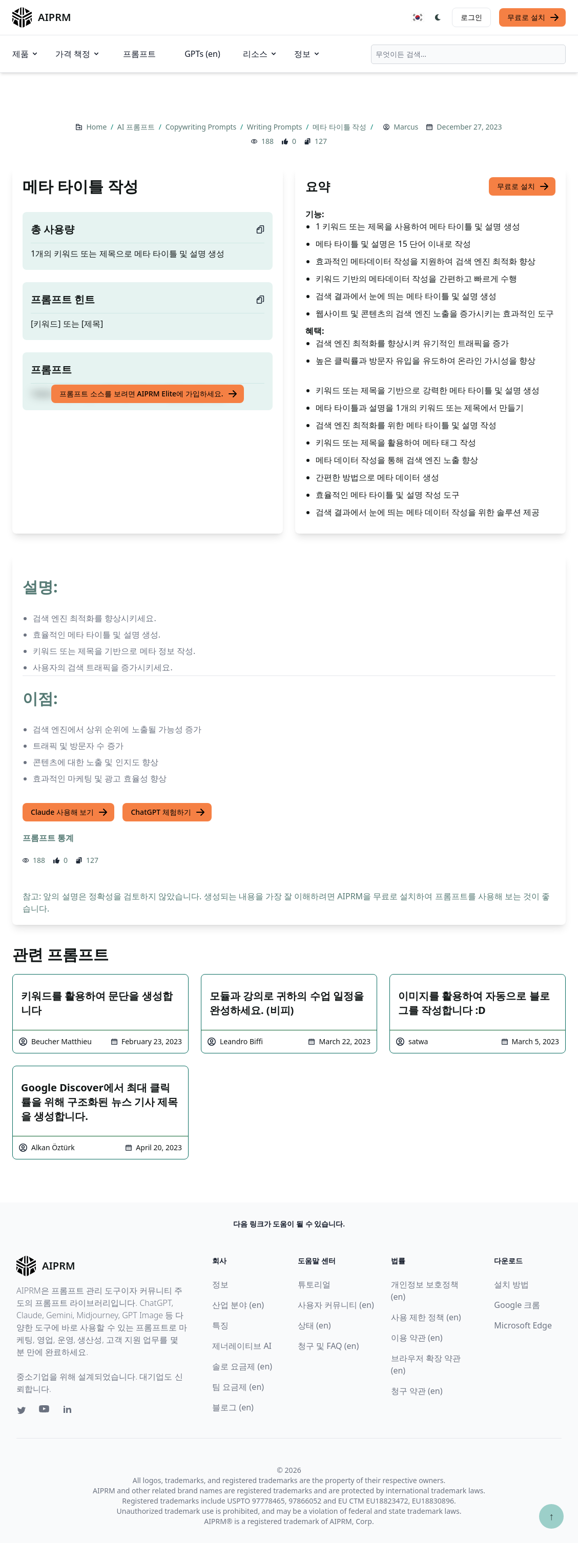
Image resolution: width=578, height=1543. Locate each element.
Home (97, 127)
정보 (307, 53)
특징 (220, 1325)
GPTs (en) (202, 53)
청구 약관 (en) (417, 1391)
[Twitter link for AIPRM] (21, 1410)
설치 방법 (511, 1284)
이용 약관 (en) (417, 1337)
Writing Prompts (275, 127)
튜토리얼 (314, 1284)
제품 (25, 53)
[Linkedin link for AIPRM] (70, 1411)
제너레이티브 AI (242, 1345)
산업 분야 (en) (238, 1305)
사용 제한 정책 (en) (426, 1317)
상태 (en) (314, 1325)
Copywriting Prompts (202, 127)
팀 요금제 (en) (238, 1386)
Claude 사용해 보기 (69, 812)
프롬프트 (139, 53)
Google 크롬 (517, 1305)
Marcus (406, 127)
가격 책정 (77, 53)
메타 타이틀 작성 (340, 127)
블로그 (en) (233, 1407)
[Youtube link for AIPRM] (45, 1411)
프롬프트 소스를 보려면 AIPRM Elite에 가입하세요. (148, 394)
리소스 (260, 53)
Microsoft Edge (523, 1325)
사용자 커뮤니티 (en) (336, 1305)
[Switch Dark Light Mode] (438, 17)
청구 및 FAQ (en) (328, 1345)
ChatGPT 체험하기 (168, 812)
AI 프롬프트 (137, 127)
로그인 (471, 17)
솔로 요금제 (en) (242, 1366)
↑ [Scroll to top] (551, 1516)
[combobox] (468, 54)
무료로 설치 (533, 17)
